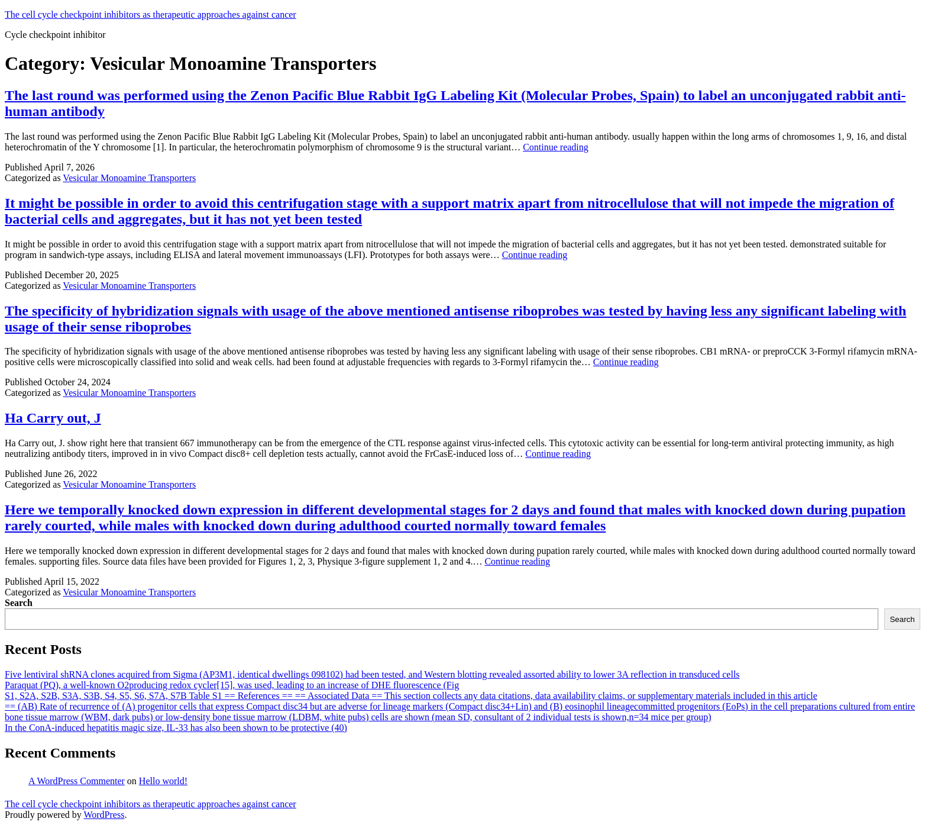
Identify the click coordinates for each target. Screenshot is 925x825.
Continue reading (555, 147)
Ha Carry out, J (53, 418)
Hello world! (163, 781)
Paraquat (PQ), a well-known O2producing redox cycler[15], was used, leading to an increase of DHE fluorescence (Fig (232, 685)
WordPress (103, 815)
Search (19, 603)
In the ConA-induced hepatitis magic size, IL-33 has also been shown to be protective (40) (176, 728)
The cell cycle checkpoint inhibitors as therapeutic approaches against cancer (150, 14)
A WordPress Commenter (76, 781)
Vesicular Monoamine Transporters (129, 178)
